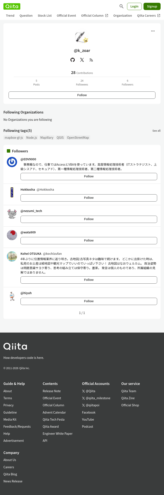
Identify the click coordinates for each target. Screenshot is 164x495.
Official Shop (130, 405)
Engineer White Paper (58, 433)
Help (6, 433)
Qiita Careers (148, 15)
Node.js (31, 137)
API (45, 440)
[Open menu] (153, 31)
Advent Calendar (54, 412)
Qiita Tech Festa (53, 419)
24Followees (82, 82)
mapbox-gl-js (14, 137)
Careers (8, 467)
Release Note (52, 391)
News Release (12, 481)
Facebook (88, 412)
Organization (122, 15)
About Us (9, 460)
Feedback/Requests (17, 426)
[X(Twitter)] (82, 60)
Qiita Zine (128, 398)
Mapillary (46, 137)
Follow (82, 95)
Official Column (94, 15)
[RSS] (91, 60)
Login (134, 6)
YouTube (88, 419)
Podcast (87, 426)
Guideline (10, 412)
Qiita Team (128, 391)
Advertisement (13, 440)
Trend (10, 15)
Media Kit (9, 419)
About (7, 391)
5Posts (36, 82)
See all (156, 130)
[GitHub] (72, 60)
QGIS (60, 137)
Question (25, 15)
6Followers (127, 82)
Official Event (66, 15)
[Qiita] (11, 6)
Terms (7, 398)
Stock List (45, 15)
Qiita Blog (10, 474)
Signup (152, 6)
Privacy (8, 405)
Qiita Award (51, 426)
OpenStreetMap (78, 137)
